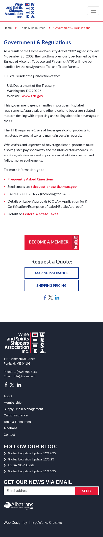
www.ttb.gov (32, 96)
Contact (9, 434)
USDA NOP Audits (21, 465)
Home (8, 27)
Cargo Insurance (16, 415)
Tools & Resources (17, 422)
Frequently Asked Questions (31, 179)
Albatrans (10, 428)
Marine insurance (51, 273)
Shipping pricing (51, 285)
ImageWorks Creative (45, 522)
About (8, 396)
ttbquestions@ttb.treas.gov (54, 186)
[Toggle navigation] (93, 10)
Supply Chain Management (23, 409)
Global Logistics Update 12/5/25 (31, 459)
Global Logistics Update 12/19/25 (32, 453)
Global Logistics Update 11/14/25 (32, 471)
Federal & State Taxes (40, 214)
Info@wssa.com (24, 376)
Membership (13, 402)
